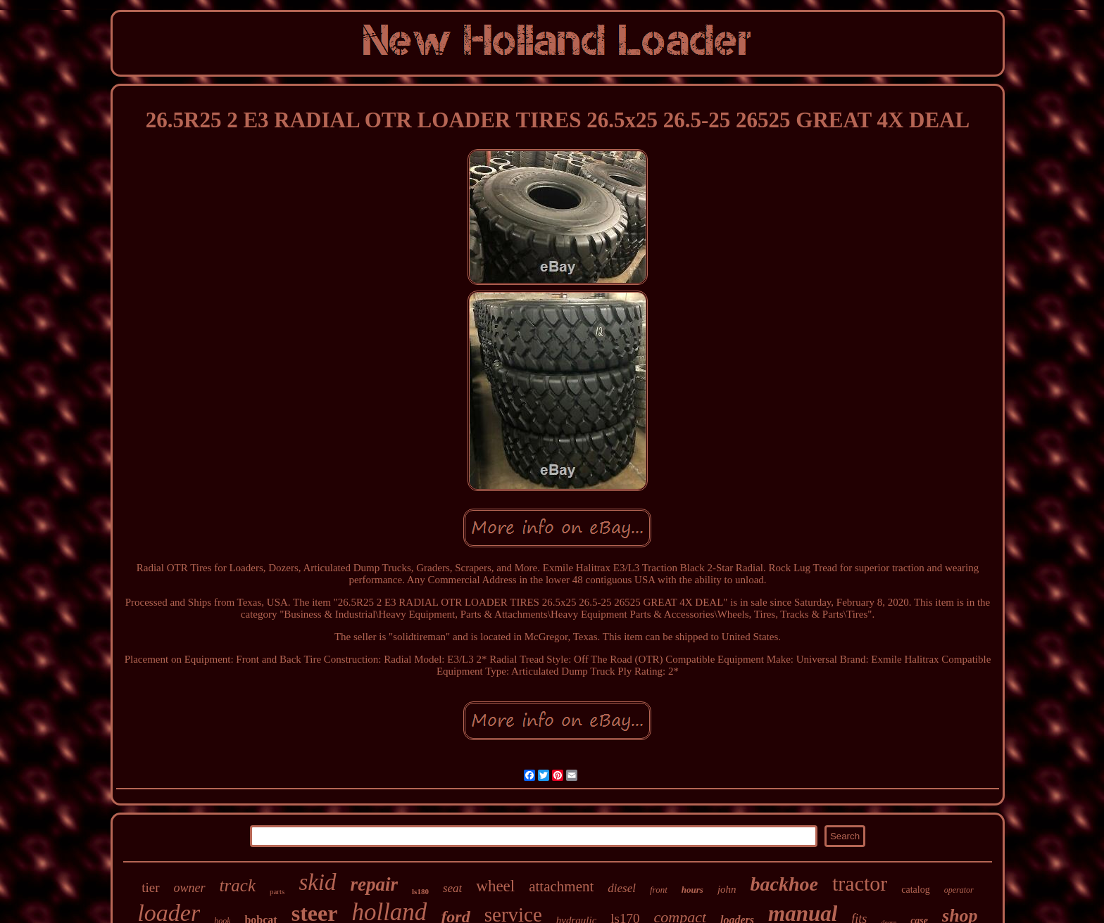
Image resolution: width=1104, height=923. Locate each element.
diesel (622, 888)
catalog (915, 889)
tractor (859, 883)
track (238, 885)
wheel (495, 886)
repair (375, 884)
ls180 (420, 891)
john (726, 889)
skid (317, 882)
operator (959, 890)
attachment (561, 886)
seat (452, 888)
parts (277, 891)
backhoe (784, 884)
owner (190, 888)
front (658, 889)
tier (150, 887)
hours (692, 889)
